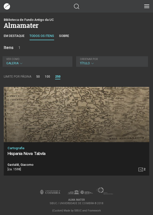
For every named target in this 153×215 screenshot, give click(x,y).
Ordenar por (89, 59)
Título (111, 61)
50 (38, 76)
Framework (94, 210)
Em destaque (14, 36)
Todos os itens (42, 36)
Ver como (13, 59)
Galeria (36, 61)
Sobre (64, 36)
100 (47, 76)
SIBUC (78, 210)
